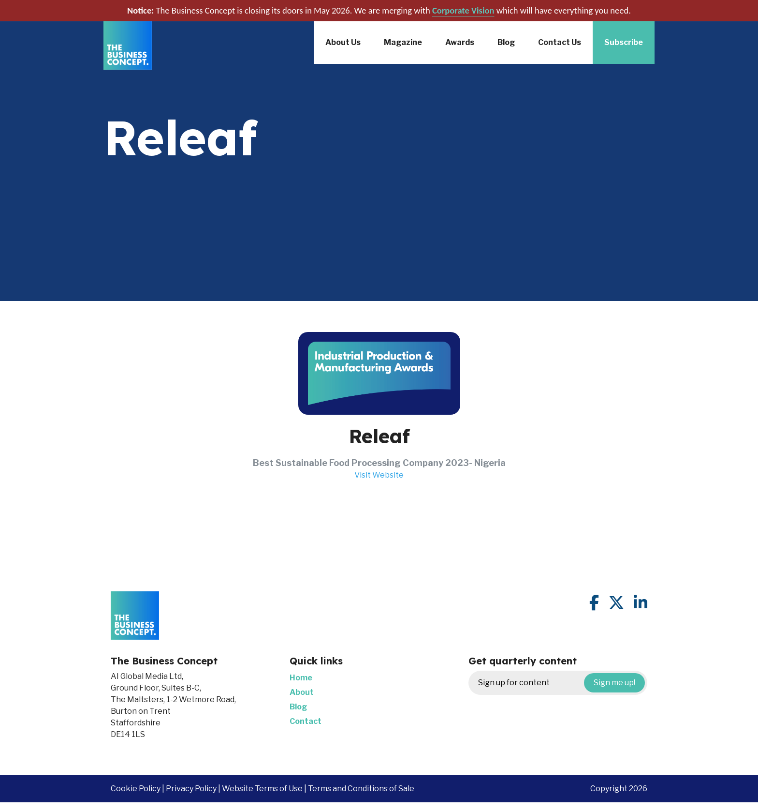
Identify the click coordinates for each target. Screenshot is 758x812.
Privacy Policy (191, 788)
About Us (343, 42)
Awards (459, 42)
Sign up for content (561, 682)
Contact (305, 721)
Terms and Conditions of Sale (361, 788)
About (302, 692)
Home (301, 677)
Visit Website (379, 475)
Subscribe (623, 42)
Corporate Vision (463, 10)
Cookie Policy (135, 788)
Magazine (403, 42)
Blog (506, 42)
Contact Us (559, 42)
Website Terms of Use (262, 788)
